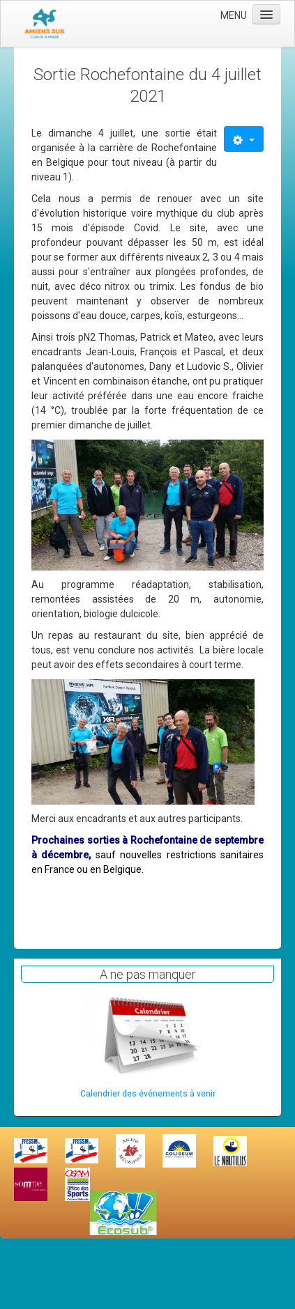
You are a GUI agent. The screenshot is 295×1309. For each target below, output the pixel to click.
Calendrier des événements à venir (147, 1094)
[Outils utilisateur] (244, 139)
